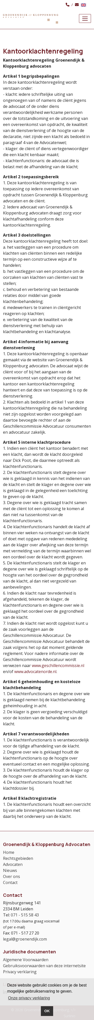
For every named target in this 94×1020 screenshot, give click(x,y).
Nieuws (10, 870)
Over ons (11, 876)
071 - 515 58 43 (25, 915)
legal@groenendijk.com (25, 939)
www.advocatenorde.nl (35, 671)
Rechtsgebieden (18, 858)
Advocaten (13, 864)
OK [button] (47, 1011)
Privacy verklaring (20, 971)
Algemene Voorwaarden (25, 959)
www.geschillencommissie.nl (58, 665)
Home (8, 852)
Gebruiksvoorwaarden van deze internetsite (44, 965)
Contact (10, 882)
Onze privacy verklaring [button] (29, 998)
